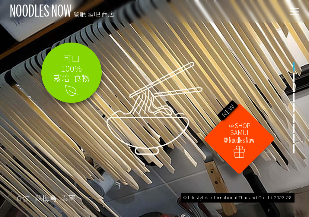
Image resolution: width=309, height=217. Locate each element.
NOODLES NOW (62, 11)
